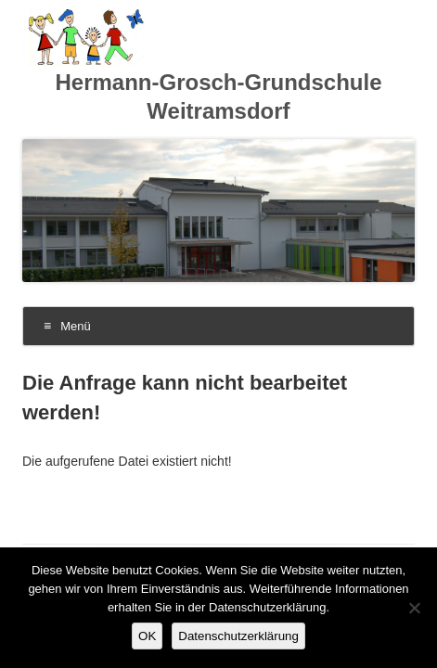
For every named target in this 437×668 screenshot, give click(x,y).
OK (147, 636)
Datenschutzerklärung (238, 636)
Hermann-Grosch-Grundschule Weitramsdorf (218, 96)
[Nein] (414, 607)
